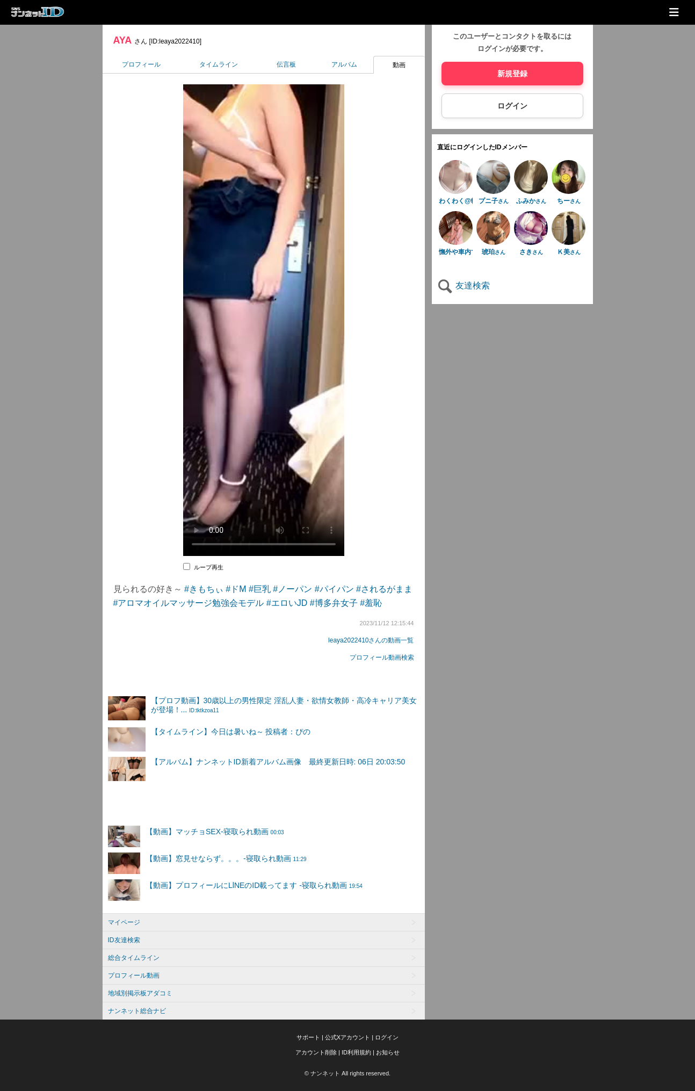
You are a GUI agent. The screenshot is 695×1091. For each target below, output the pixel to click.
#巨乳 (260, 589)
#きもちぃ (203, 589)
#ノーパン (292, 589)
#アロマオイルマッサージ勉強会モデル (188, 603)
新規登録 (512, 73)
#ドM (236, 589)
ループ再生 (208, 567)
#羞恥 (371, 603)
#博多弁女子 (334, 603)
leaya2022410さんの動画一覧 (371, 640)
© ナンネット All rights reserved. (347, 1073)
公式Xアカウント (347, 1037)
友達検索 (463, 285)
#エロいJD (286, 603)
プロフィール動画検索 (382, 657)
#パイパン (334, 589)
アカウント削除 (316, 1052)
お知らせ (388, 1052)
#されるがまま (384, 589)
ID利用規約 (356, 1052)
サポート (308, 1037)
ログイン (512, 106)
